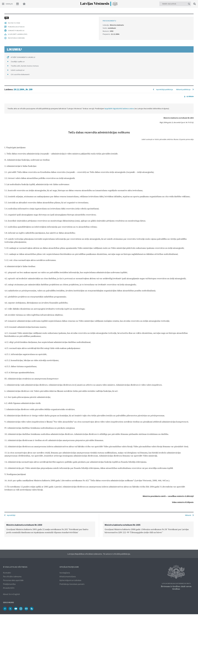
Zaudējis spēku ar (18, 61)
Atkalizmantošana (67, 576)
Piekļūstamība (9, 584)
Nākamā (188, 515)
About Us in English (11, 594)
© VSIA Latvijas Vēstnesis (15, 567)
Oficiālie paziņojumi (69, 567)
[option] (49, 529)
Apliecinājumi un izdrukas (70, 580)
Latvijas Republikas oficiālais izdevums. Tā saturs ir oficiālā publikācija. (99, 554)
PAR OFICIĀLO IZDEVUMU (16, 38)
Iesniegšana (64, 572)
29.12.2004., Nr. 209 (23, 89)
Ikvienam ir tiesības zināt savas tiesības (176, 587)
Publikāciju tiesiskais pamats (71, 584)
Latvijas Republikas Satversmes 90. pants (176, 583)
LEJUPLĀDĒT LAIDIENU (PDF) (17, 34)
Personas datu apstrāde (13, 580)
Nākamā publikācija (183, 89)
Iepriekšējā (11, 515)
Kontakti (7, 572)
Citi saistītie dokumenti (20, 74)
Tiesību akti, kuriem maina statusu (25, 66)
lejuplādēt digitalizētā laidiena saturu (119, 108)
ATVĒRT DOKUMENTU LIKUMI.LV (23, 57)
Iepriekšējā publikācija (164, 89)
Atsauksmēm (8, 588)
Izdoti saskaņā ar (17, 70)
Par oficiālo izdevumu (12, 576)
